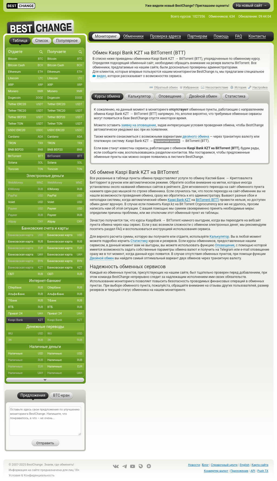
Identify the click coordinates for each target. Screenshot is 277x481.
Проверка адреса (165, 36)
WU (26, 333)
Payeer (26, 208)
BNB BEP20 (26, 150)
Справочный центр (224, 465)
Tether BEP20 (26, 117)
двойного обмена (196, 136)
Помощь (221, 36)
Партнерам (197, 36)
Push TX (262, 471)
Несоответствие (217, 87)
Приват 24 (26, 313)
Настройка (260, 87)
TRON (26, 143)
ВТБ (26, 307)
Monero (26, 91)
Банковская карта (26, 235)
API (252, 471)
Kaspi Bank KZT (179, 200)
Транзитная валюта (166, 141)
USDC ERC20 (26, 130)
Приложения (239, 471)
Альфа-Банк (26, 294)
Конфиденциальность (39, 475)
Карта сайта (260, 465)
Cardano (26, 137)
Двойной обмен (102, 258)
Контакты (257, 36)
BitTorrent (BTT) (207, 200)
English (244, 465)
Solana (26, 163)
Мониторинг (106, 36)
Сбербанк (26, 287)
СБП (26, 274)
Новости (194, 465)
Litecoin (26, 78)
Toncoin (26, 169)
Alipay (26, 221)
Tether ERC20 (26, 104)
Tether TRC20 (26, 111)
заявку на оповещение (138, 125)
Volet (26, 202)
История (240, 87)
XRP (26, 85)
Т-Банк (26, 300)
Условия (15, 475)
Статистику (139, 241)
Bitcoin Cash (26, 65)
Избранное (191, 87)
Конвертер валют (216, 471)
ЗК (26, 340)
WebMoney (26, 183)
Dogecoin (26, 98)
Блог (205, 465)
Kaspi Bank (26, 320)
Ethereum (26, 72)
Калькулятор (219, 236)
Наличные (26, 353)
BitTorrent (26, 156)
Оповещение (225, 245)
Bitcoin (26, 59)
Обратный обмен (166, 87)
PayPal (26, 196)
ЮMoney (26, 189)
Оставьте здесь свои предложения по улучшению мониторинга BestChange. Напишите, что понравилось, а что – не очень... (45, 421)
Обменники (133, 36)
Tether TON (26, 124)
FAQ (238, 36)
